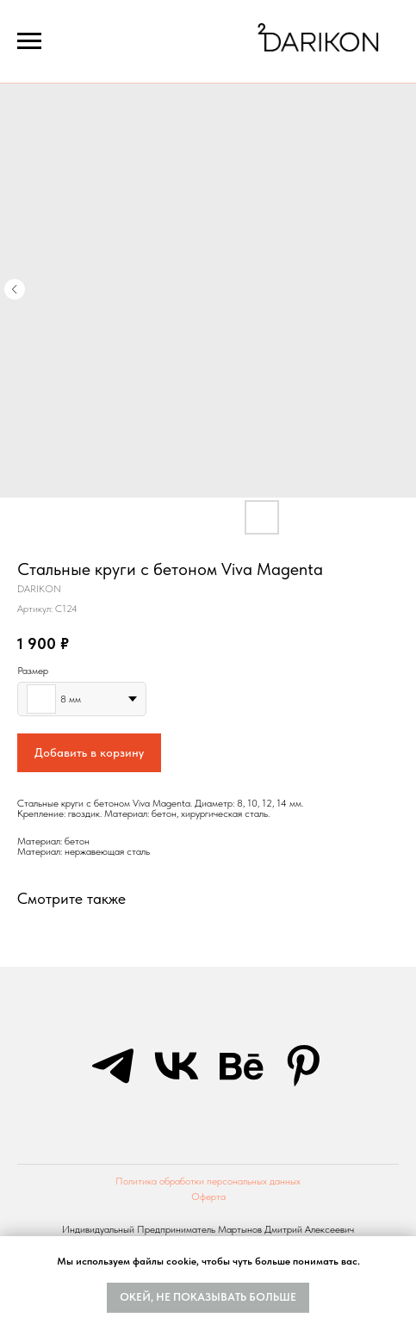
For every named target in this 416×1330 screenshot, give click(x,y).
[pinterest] (304, 1066)
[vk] (176, 1066)
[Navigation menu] (29, 41)
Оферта (208, 1197)
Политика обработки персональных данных (208, 1181)
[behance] (240, 1066)
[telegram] (113, 1066)
